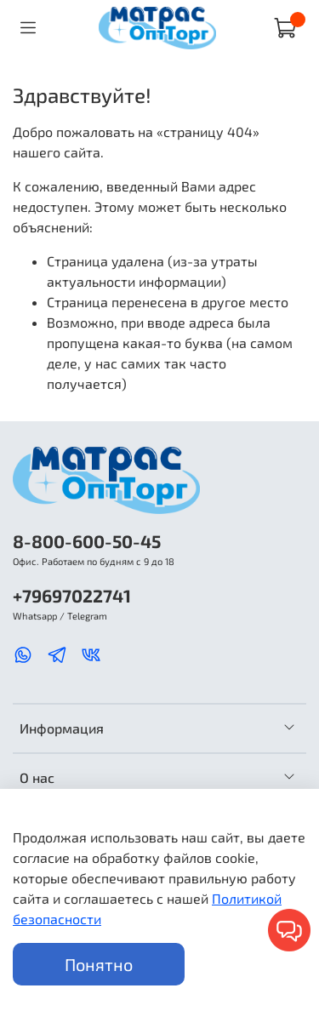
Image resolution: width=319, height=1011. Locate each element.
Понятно (99, 964)
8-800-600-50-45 (87, 540)
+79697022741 (72, 595)
